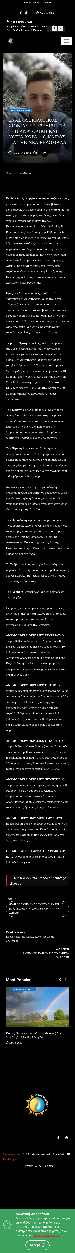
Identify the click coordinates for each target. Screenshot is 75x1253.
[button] (54, 28)
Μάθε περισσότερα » (47, 1235)
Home (9, 173)
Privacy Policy (31, 2)
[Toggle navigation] (66, 41)
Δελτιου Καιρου (20, 110)
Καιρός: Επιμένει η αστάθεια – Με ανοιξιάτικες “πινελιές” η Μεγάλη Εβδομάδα (35, 1035)
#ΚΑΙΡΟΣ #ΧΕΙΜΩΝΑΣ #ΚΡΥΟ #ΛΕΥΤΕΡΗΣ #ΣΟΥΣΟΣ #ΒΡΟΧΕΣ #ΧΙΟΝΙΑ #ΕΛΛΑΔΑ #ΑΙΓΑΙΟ (36, 909)
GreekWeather (11, 1154)
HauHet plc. (10, 1159)
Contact (47, 2)
